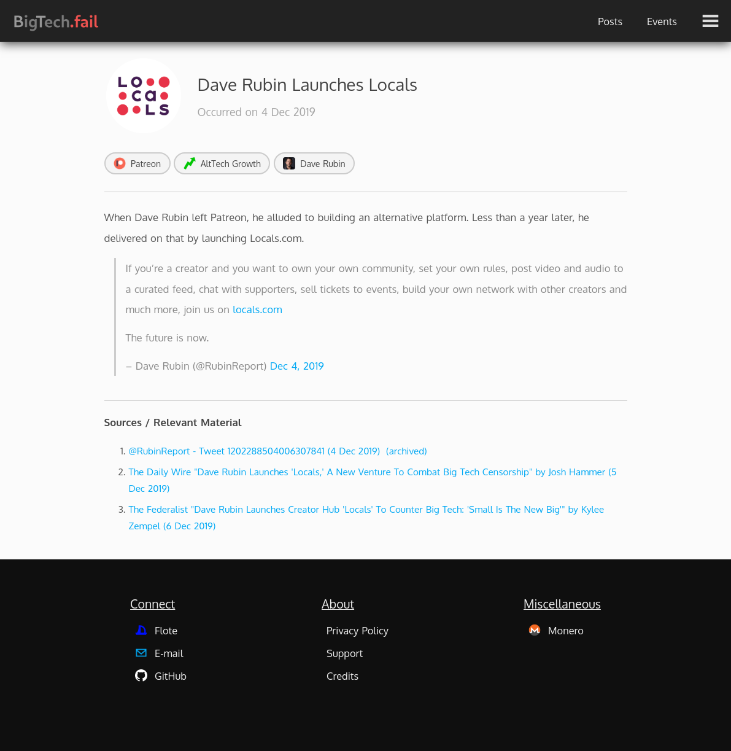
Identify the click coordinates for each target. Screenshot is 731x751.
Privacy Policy (358, 630)
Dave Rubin (314, 163)
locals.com (257, 309)
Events (662, 21)
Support (345, 653)
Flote (156, 630)
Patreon (137, 163)
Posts (610, 21)
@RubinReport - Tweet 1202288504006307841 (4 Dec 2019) (255, 451)
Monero (556, 630)
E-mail (159, 653)
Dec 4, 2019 (297, 365)
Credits (342, 675)
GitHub (161, 675)
